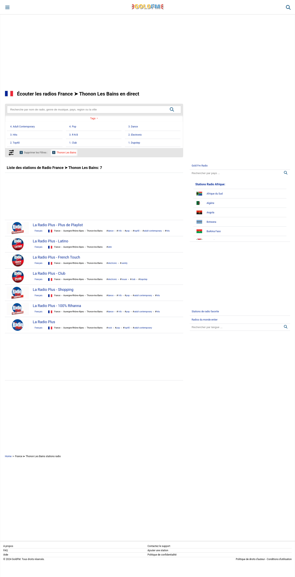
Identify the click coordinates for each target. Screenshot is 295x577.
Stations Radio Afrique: (210, 184)
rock (110, 328)
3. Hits (13, 134)
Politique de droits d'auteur (250, 559)
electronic (112, 263)
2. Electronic (135, 134)
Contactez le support (159, 546)
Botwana (211, 221)
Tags (92, 118)
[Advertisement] (147, 52)
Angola (210, 212)
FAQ (5, 550)
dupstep (143, 279)
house (124, 279)
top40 (137, 231)
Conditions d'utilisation (279, 559)
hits (168, 231)
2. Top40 (15, 142)
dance (110, 231)
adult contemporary (153, 231)
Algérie (210, 203)
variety (124, 263)
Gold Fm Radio (200, 165)
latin (110, 247)
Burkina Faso (213, 231)
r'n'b (120, 231)
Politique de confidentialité (162, 554)
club (133, 279)
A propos (8, 546)
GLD (147, 6)
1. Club (73, 142)
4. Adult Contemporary (22, 126)
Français (38, 231)
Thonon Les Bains (66, 152)
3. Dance (133, 126)
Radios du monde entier (204, 319)
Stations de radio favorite (205, 311)
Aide (5, 554)
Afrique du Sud (214, 193)
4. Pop (72, 126)
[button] (7, 7)
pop (128, 231)
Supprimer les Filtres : (36, 152)
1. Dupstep (134, 142)
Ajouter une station (158, 550)
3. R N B (73, 134)
